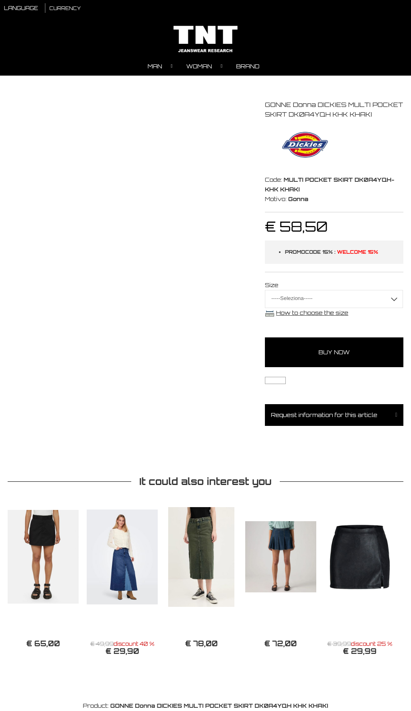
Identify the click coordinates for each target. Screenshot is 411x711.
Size (272, 285)
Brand (247, 66)
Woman (199, 66)
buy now (334, 352)
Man (155, 66)
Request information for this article (324, 415)
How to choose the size (312, 313)
